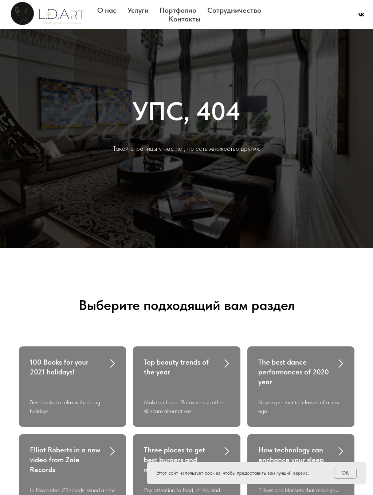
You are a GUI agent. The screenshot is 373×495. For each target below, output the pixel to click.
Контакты (184, 19)
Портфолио (178, 10)
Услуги (138, 10)
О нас (107, 10)
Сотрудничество (234, 10)
